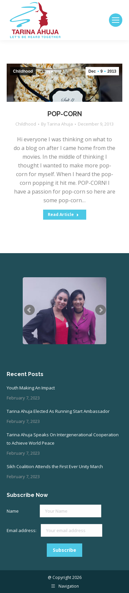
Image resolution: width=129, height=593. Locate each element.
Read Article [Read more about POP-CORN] (63, 214)
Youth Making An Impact (31, 388)
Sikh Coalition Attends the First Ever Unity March (55, 466)
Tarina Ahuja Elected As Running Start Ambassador (58, 411)
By (57, 124)
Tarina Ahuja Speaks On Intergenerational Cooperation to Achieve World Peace (63, 439)
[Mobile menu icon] (115, 20)
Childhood (25, 124)
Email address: (22, 530)
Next (100, 310)
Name (13, 511)
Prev (29, 310)
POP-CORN (64, 114)
